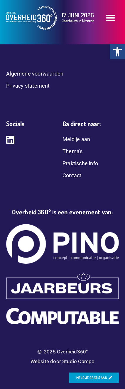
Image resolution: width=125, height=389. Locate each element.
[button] (110, 18)
